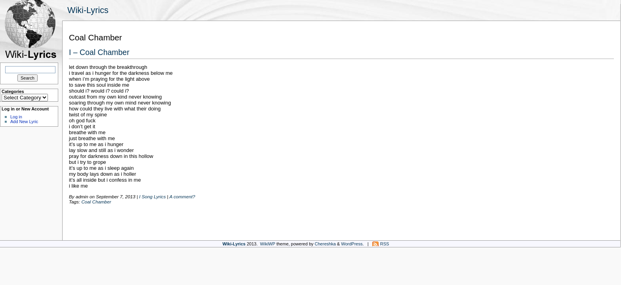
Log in (16, 116)
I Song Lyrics (152, 196)
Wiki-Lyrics (88, 10)
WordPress (351, 243)
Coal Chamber (96, 201)
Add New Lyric (24, 121)
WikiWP (267, 243)
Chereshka (325, 243)
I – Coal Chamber (99, 52)
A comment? (182, 196)
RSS (384, 243)
